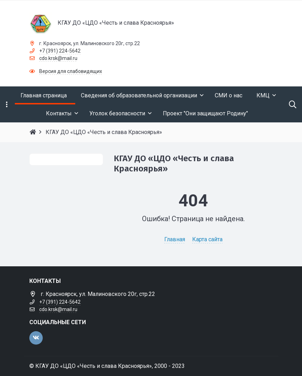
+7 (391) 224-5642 (60, 51)
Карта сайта (207, 239)
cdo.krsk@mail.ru (58, 58)
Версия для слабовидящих (70, 71)
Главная (174, 239)
